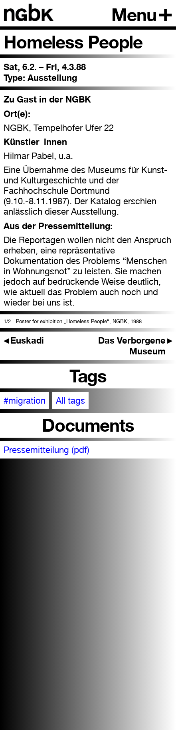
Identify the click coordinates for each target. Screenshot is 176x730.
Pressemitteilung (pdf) (46, 449)
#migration (24, 400)
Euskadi (24, 340)
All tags (70, 400)
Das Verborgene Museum (135, 345)
